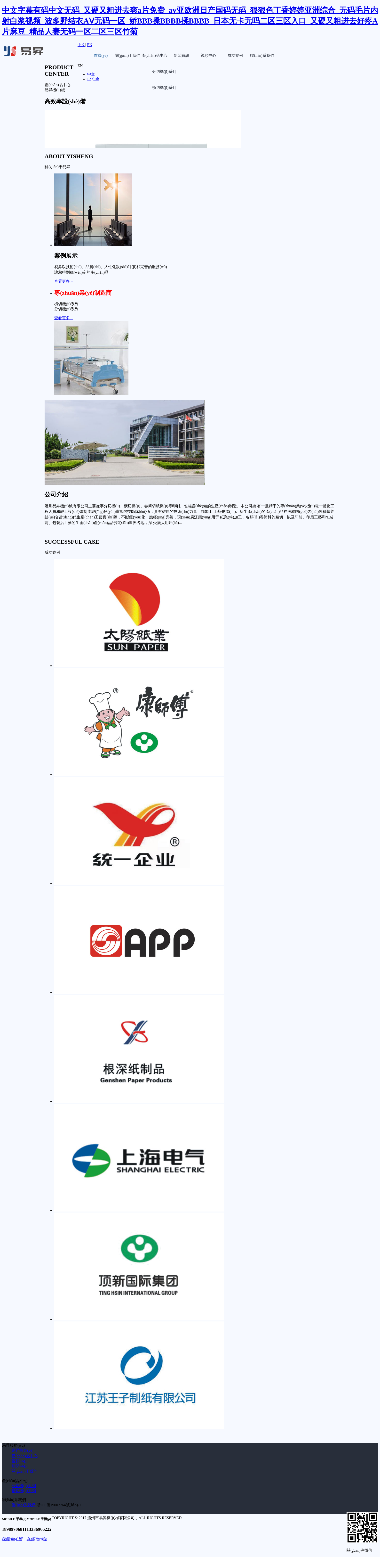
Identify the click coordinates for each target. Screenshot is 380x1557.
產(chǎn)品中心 (154, 55)
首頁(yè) (101, 55)
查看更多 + (63, 281)
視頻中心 (208, 55)
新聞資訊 (181, 55)
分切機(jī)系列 (24, 1486)
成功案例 (235, 55)
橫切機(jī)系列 (24, 1491)
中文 (81, 45)
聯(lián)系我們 (262, 55)
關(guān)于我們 (128, 55)
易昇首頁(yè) (22, 1450)
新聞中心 (19, 1466)
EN (89, 45)
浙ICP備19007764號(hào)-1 (59, 1505)
